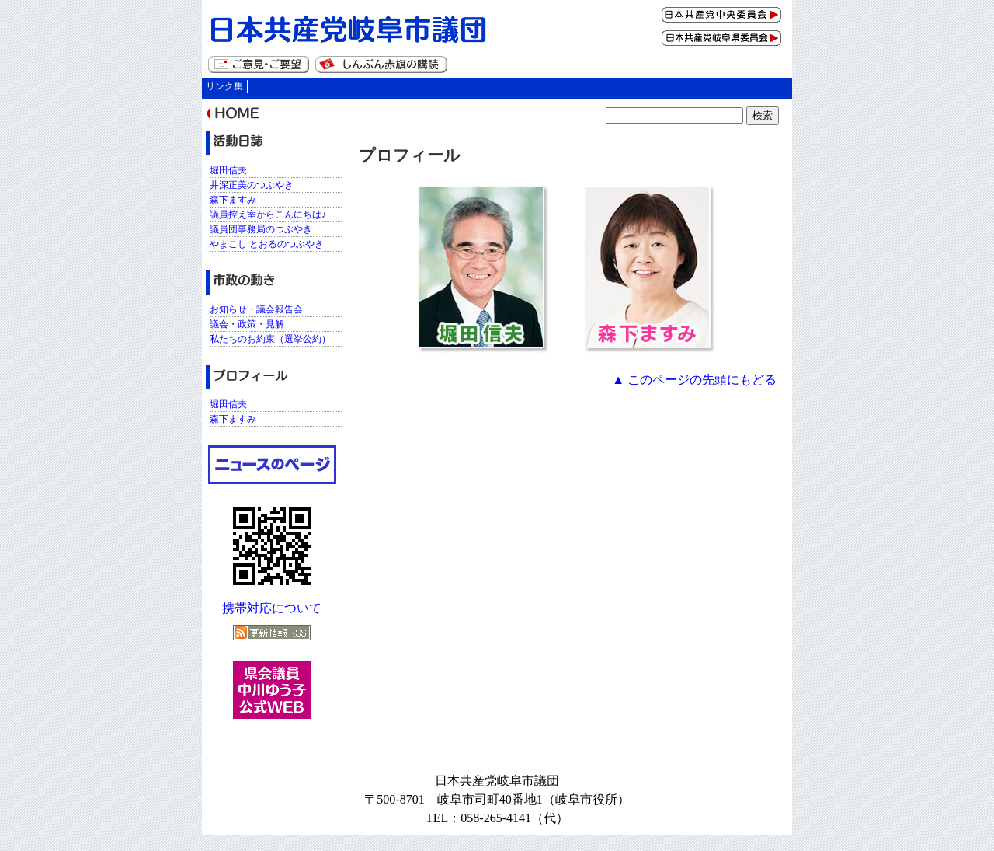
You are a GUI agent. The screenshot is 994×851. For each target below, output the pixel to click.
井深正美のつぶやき (252, 185)
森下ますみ (233, 199)
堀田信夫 (228, 170)
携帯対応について (271, 608)
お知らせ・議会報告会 (256, 309)
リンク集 (224, 86)
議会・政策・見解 (247, 324)
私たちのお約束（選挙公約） (270, 338)
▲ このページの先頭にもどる (694, 379)
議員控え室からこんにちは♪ (268, 214)
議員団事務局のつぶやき (261, 229)
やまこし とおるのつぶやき (267, 244)
